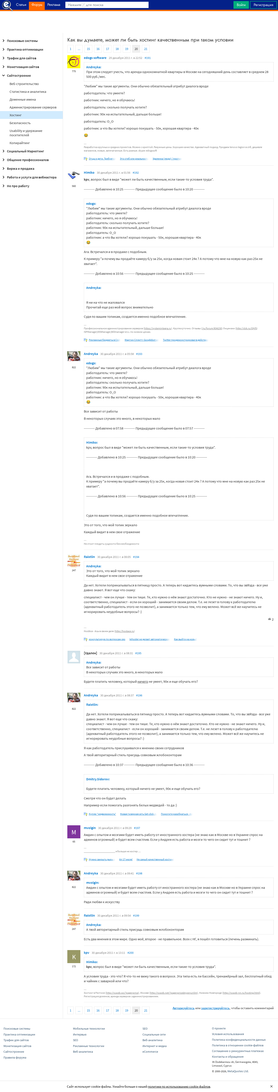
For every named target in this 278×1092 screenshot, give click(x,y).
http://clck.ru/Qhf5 (246, 328)
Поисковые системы (19, 40)
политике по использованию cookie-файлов (179, 1086)
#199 (136, 915)
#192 (136, 173)
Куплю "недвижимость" (102, 814)
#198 (139, 873)
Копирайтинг (20, 143)
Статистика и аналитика (28, 91)
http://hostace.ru (124, 631)
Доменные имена (23, 99)
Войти (241, 4)
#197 (137, 828)
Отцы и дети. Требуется (102, 158)
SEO (75, 1040)
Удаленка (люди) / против (167, 158)
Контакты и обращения (227, 1057)
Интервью (79, 1034)
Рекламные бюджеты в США (105, 339)
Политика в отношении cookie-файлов (237, 1045)
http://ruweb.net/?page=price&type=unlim (173, 992)
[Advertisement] (139, 22)
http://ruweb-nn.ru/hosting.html (241, 992)
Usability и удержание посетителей (26, 132)
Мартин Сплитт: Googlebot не (142, 339)
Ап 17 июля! (125, 859)
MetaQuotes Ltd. (238, 1071)
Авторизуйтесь (184, 1008)
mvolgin (90, 828)
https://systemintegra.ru (157, 328)
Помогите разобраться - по (177, 814)
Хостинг (16, 115)
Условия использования (228, 1034)
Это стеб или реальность (134, 158)
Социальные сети (154, 1034)
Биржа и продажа (17, 168)
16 (97, 49)
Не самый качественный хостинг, (155, 859)
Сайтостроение (16, 75)
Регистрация (263, 4)
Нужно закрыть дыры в (102, 859)
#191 (148, 58)
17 (107, 49)
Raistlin (89, 556)
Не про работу (15, 185)
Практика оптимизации (22, 49)
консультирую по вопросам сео (107, 639)
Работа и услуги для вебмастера (28, 177)
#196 (139, 695)
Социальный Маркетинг (22, 151)
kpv (86, 952)
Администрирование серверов (33, 107)
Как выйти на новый (185, 639)
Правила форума (14, 1057)
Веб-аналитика (83, 1052)
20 (136, 49)
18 (117, 49)
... (79, 49)
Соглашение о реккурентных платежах (238, 1051)
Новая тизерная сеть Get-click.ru (138, 814)
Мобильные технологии (89, 1028)
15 (88, 49)
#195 (138, 653)
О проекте (219, 1028)
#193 (139, 354)
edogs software (95, 57)
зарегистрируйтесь (215, 1008)
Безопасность (20, 123)
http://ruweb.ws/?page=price (122, 992)
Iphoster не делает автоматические (149, 639)
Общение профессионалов (25, 159)
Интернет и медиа (154, 1046)
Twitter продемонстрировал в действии (185, 339)
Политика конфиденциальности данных (239, 1040)
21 (145, 49)
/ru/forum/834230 (212, 328)
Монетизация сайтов (20, 66)
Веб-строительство (24, 84)
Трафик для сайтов (18, 58)
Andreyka (91, 353)
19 (126, 49)
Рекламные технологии (88, 1046)
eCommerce (150, 1052)
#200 (130, 953)
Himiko (89, 172)
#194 (136, 557)
